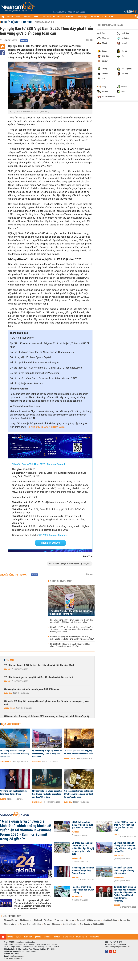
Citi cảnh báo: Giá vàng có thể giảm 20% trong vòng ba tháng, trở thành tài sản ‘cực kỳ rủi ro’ (46, 718)
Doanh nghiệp (5, 762)
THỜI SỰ (10, 17)
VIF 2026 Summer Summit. (53, 535)
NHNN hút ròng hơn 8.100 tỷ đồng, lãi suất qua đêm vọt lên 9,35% (82, 825)
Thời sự (117, 835)
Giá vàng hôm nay (11, 920)
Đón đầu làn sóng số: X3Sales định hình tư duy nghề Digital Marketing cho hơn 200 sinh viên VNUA (72, 638)
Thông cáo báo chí (44, 22)
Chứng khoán (9, 708)
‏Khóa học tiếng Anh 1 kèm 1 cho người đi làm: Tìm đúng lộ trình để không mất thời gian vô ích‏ (71, 621)
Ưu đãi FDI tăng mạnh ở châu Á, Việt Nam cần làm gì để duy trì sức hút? (125, 826)
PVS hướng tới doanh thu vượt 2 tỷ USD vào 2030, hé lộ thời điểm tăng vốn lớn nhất (14, 753)
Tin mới (9, 660)
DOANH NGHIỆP (81, 17)
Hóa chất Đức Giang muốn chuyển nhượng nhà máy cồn (124, 870)
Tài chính (75, 832)
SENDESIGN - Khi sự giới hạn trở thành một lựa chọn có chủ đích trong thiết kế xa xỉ (70, 645)
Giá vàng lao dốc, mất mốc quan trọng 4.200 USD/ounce (31, 689)
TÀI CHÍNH (47, 17)
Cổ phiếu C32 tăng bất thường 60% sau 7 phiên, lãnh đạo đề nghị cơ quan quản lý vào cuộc (46, 703)
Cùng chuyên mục (61, 581)
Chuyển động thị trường (16, 22)
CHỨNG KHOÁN (68, 17)
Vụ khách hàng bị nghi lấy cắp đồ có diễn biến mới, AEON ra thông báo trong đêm (47, 753)
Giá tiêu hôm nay (93, 920)
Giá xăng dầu (125, 920)
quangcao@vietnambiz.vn (119, 947)
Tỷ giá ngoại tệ (25, 920)
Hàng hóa (8, 693)
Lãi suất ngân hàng (110, 920)
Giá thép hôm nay (10, 924)
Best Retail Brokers (70, 924)
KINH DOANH (94, 17)
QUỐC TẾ (37, 17)
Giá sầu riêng (25, 924)
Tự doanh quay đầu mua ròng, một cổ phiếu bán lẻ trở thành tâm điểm (78, 752)
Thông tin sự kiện (50, 542)
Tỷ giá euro (59, 920)
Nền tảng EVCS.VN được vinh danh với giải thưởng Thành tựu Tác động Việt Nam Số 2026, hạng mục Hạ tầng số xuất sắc (71, 629)
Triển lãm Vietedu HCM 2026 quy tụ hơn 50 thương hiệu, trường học (71, 612)
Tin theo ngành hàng (110, 25)
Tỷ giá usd (38, 920)
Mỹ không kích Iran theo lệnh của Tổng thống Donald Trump (13, 792)
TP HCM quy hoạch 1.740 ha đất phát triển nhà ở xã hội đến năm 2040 (39, 665)
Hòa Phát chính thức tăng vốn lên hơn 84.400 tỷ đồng (83, 890)
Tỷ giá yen (48, 920)
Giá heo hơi (70, 920)
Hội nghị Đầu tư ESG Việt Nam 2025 (45, 427)
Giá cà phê (81, 920)
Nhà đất (7, 669)
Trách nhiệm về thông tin (13, 958)
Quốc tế (3, 799)
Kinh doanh (36, 762)
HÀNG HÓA (28, 17)
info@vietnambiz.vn (17, 956)
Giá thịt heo (36, 924)
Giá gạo (47, 924)
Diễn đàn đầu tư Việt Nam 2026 (92, 924)
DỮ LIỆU (104, 17)
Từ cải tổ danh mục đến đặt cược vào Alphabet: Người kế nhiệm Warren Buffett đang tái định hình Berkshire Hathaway (125, 894)
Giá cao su (56, 924)
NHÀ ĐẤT (56, 17)
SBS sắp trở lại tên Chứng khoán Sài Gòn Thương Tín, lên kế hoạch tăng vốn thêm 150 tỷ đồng (47, 794)
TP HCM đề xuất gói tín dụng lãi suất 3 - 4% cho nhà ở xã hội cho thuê (38, 677)
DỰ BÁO (18, 17)
